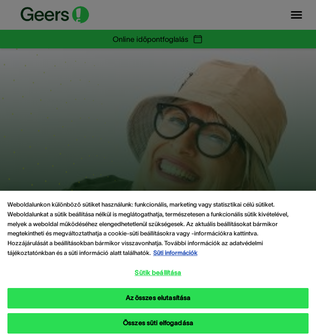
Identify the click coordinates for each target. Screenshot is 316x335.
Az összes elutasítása (158, 305)
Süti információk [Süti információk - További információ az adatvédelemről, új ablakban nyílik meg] (175, 260)
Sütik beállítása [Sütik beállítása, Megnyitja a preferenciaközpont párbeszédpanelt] (157, 280)
